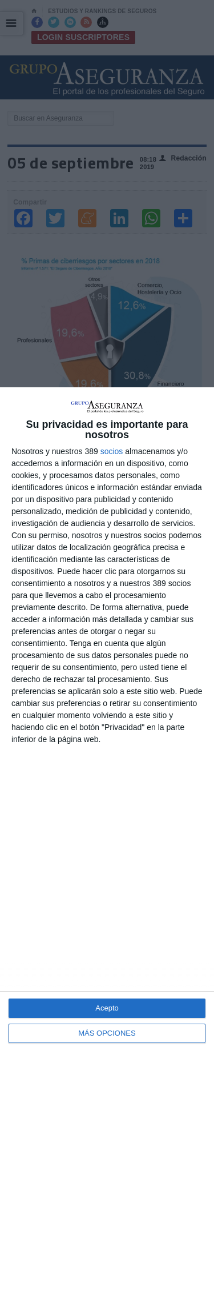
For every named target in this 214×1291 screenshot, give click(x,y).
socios (111, 451)
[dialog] (107, 839)
